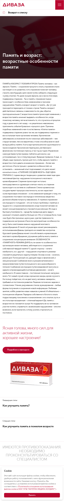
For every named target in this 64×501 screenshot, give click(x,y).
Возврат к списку (15, 12)
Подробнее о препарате (18, 350)
